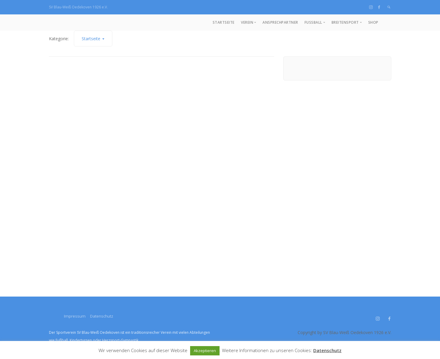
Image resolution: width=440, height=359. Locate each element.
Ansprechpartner (280, 22)
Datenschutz (107, 316)
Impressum (75, 316)
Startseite (224, 22)
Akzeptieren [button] (205, 350)
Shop (373, 22)
